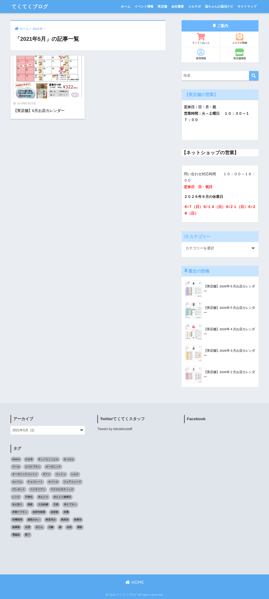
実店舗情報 (239, 54)
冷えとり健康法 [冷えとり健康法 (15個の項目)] (62, 496)
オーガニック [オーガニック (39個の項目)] (53, 466)
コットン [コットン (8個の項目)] (61, 474)
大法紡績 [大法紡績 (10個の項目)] (43, 504)
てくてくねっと (201, 38)
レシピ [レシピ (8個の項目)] (16, 496)
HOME (134, 582)
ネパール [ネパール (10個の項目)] (53, 481)
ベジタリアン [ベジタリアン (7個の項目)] (37, 489)
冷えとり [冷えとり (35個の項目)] (43, 496)
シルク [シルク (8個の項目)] (75, 474)
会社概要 (177, 6)
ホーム (125, 6)
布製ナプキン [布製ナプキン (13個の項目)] (19, 512)
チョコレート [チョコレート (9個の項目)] (35, 481)
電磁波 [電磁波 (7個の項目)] (16, 534)
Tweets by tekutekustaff (114, 429)
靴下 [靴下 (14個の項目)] (27, 534)
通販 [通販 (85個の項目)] (79, 527)
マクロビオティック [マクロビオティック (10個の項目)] (62, 489)
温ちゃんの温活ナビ (219, 6)
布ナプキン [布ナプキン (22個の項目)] (70, 504)
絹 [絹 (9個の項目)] (60, 527)
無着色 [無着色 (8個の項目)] (78, 519)
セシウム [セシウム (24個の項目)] (17, 481)
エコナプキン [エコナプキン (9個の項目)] (32, 466)
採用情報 (201, 54)
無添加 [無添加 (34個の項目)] (65, 519)
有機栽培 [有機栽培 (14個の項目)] (17, 519)
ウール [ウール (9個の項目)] (16, 466)
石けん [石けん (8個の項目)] (39, 527)
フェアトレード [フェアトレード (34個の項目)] (72, 481)
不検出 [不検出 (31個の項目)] (29, 496)
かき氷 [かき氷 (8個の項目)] (29, 459)
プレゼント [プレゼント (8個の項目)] (18, 489)
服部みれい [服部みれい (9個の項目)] (34, 519)
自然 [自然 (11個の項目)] (69, 527)
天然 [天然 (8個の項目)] (55, 504)
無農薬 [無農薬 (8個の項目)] (16, 527)
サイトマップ (246, 6)
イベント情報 (143, 6)
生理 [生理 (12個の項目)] (27, 527)
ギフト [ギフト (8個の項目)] (46, 474)
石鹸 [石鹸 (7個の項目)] (50, 527)
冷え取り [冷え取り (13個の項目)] (17, 504)
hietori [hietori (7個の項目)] (16, 459)
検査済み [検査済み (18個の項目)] (51, 519)
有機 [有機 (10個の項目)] (66, 512)
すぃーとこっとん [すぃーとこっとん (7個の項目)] (48, 459)
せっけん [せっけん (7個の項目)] (69, 459)
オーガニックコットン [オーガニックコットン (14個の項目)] (24, 474)
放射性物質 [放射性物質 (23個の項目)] (39, 512)
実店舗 (162, 6)
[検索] (253, 75)
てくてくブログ (30, 6)
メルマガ (194, 6)
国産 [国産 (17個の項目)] (30, 504)
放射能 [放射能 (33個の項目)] (54, 512)
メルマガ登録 (239, 38)
